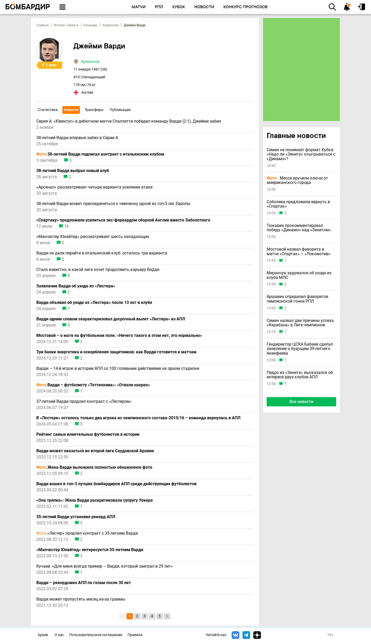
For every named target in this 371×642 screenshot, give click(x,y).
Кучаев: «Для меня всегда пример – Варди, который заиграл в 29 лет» (104, 566)
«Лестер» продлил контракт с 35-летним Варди (87, 533)
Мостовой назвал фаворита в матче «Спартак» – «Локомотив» (299, 251)
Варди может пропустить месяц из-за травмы (80, 599)
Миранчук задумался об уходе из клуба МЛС (299, 275)
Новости (71, 110)
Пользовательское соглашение (95, 635)
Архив (43, 635)
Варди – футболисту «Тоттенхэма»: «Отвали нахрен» (93, 385)
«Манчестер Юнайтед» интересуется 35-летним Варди (89, 549)
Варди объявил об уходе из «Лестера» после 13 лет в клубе (94, 302)
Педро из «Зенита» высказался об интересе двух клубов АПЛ (300, 374)
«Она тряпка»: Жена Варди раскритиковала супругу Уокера (94, 500)
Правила (135, 635)
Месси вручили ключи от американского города (297, 180)
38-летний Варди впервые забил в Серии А (77, 137)
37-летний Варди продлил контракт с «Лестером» (84, 401)
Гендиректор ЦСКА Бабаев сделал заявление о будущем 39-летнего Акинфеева (300, 349)
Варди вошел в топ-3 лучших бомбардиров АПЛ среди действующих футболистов (116, 484)
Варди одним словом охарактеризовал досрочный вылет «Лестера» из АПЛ (110, 319)
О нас (59, 635)
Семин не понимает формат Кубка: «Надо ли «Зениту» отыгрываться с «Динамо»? (301, 154)
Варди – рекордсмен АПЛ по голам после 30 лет (83, 582)
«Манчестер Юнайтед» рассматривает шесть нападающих (92, 236)
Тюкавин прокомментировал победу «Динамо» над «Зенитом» (299, 227)
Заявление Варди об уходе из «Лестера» (75, 286)
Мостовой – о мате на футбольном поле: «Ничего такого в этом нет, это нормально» (119, 335)
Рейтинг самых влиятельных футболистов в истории (87, 434)
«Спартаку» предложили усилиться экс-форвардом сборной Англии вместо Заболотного (123, 220)
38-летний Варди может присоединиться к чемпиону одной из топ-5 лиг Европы (113, 203)
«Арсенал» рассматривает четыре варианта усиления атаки (94, 187)
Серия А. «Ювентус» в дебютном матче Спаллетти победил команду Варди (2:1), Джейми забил (128, 121)
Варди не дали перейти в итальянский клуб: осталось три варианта (101, 253)
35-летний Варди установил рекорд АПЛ (75, 517)
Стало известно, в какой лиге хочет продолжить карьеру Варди (97, 269)
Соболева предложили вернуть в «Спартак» (298, 204)
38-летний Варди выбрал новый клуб (72, 170)
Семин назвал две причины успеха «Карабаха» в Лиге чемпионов (300, 322)
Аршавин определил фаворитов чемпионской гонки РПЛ (297, 298)
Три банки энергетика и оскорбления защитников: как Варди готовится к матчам (116, 352)
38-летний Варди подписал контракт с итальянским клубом (100, 154)
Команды (90, 25)
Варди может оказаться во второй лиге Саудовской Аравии (95, 451)
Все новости (301, 401)
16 (66, 226)
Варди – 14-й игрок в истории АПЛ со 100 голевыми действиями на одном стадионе (117, 368)
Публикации (120, 110)
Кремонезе (111, 25)
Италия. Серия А (66, 25)
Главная (42, 25)
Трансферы (94, 110)
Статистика (48, 110)
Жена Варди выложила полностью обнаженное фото (94, 467)
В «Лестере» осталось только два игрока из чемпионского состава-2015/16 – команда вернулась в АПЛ (138, 418)
